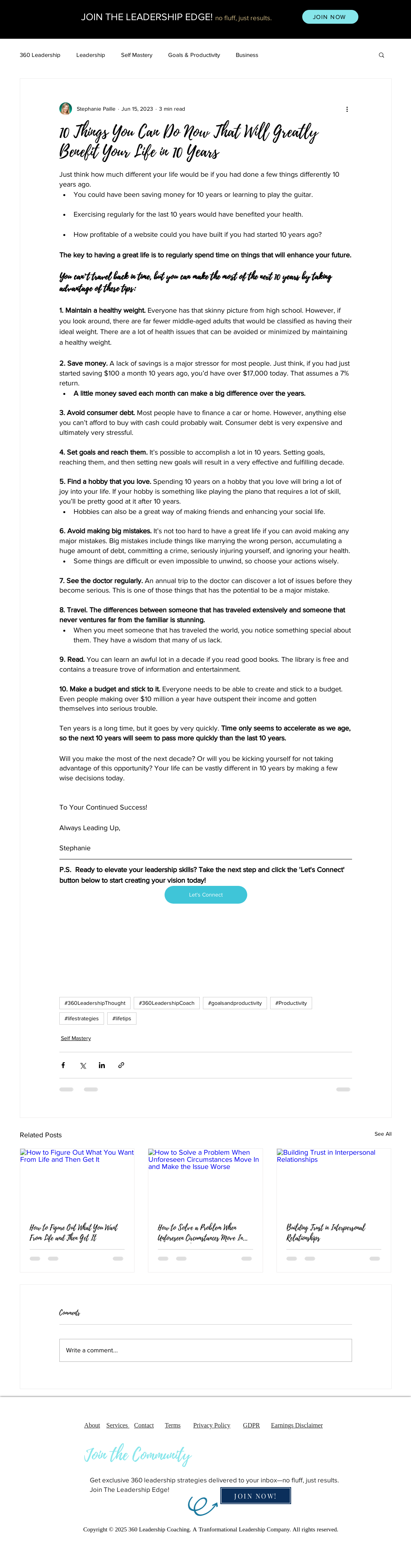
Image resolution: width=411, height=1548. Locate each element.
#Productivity (291, 1003)
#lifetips (121, 1018)
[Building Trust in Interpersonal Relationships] (334, 1181)
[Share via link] (121, 1065)
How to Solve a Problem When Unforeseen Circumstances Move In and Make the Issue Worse (200, 1233)
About (92, 1426)
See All (383, 1134)
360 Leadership (40, 54)
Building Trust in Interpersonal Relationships (325, 1233)
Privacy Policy (212, 1426)
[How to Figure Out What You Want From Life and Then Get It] (77, 1181)
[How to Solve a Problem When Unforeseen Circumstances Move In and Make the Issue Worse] (205, 1181)
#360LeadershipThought (94, 1003)
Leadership (90, 54)
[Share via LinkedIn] (102, 1065)
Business (247, 54)
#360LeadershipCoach (167, 1003)
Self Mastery (136, 54)
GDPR (251, 1426)
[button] (381, 54)
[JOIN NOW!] (256, 1496)
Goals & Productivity (194, 54)
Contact (144, 1426)
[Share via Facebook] (63, 1065)
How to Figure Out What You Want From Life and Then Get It (73, 1233)
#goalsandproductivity (235, 1003)
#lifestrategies (81, 1018)
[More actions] (347, 108)
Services (117, 1426)
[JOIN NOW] (330, 17)
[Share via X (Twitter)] (82, 1065)
